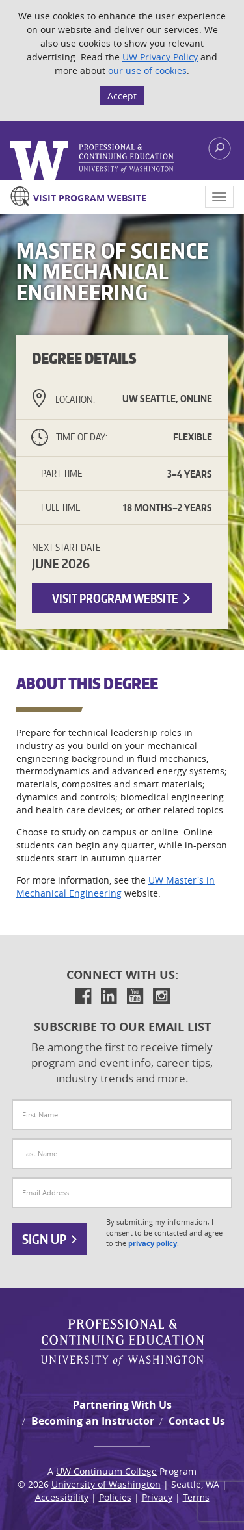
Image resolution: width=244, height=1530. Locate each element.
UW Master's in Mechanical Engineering (115, 886)
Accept (122, 96)
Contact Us (197, 1421)
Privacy (157, 1497)
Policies (115, 1497)
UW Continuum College (106, 1471)
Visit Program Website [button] (122, 598)
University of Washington (106, 1484)
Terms (196, 1497)
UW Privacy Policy (160, 57)
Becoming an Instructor (92, 1421)
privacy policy (152, 1243)
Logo (92, 160)
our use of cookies (147, 70)
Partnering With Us (122, 1404)
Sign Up (49, 1238)
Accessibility (61, 1497)
